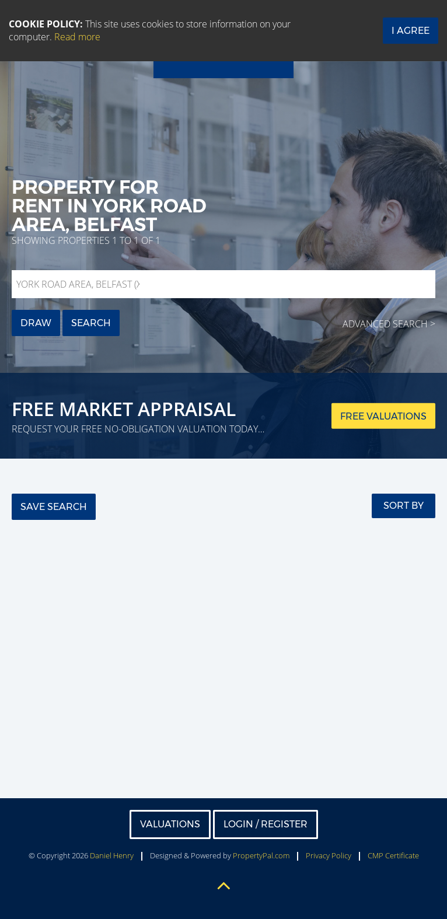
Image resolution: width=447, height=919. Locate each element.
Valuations (170, 824)
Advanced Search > (389, 323)
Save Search (53, 506)
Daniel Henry (112, 855)
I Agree (410, 30)
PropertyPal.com (261, 855)
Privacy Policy (328, 855)
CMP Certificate (393, 855)
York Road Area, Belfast (80, 284)
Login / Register (266, 824)
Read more (77, 36)
